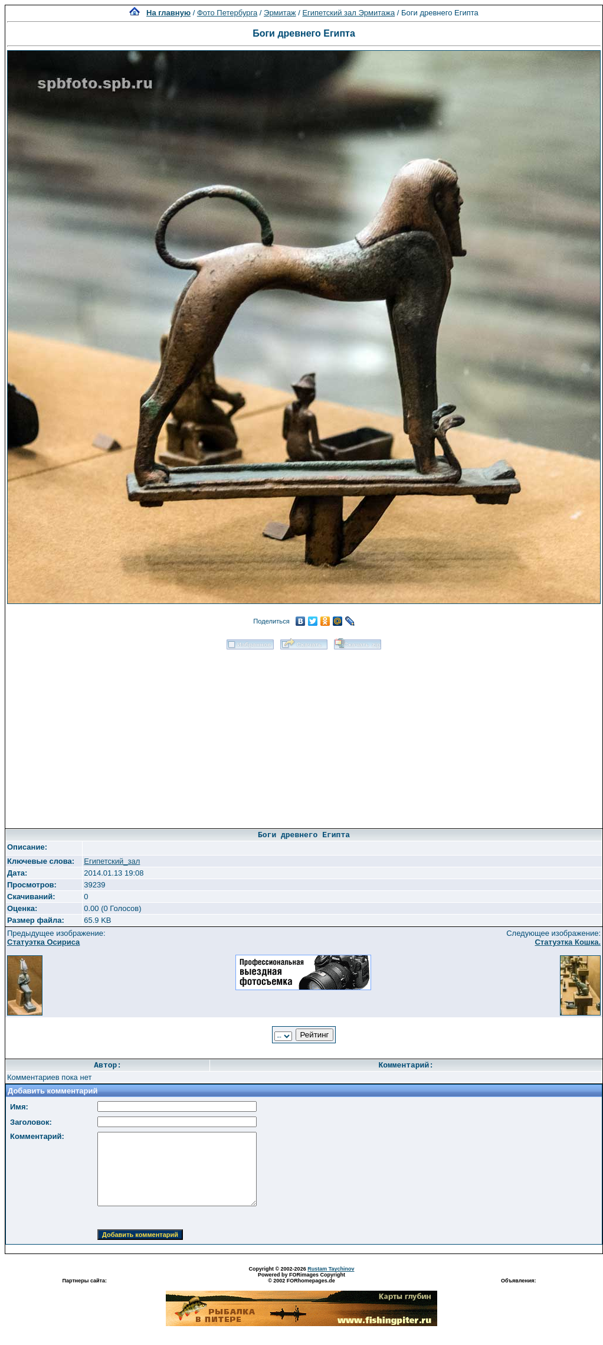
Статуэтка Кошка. (568, 942)
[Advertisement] (304, 735)
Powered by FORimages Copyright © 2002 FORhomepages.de (301, 1278)
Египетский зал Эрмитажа (348, 12)
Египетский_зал (112, 861)
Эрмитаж (280, 12)
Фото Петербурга (227, 12)
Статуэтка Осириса (43, 942)
